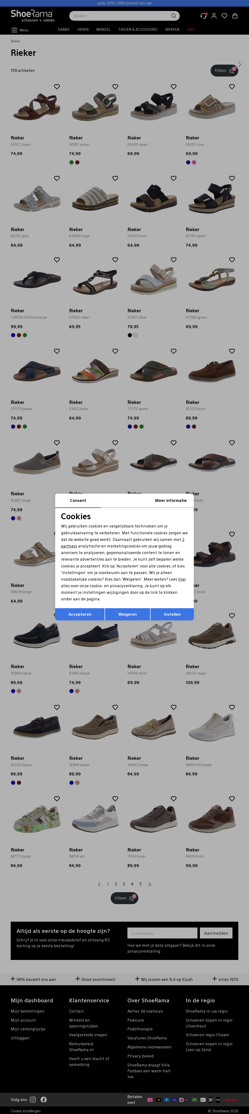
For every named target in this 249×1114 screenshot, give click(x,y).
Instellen (172, 614)
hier (182, 579)
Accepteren (80, 614)
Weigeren (127, 614)
